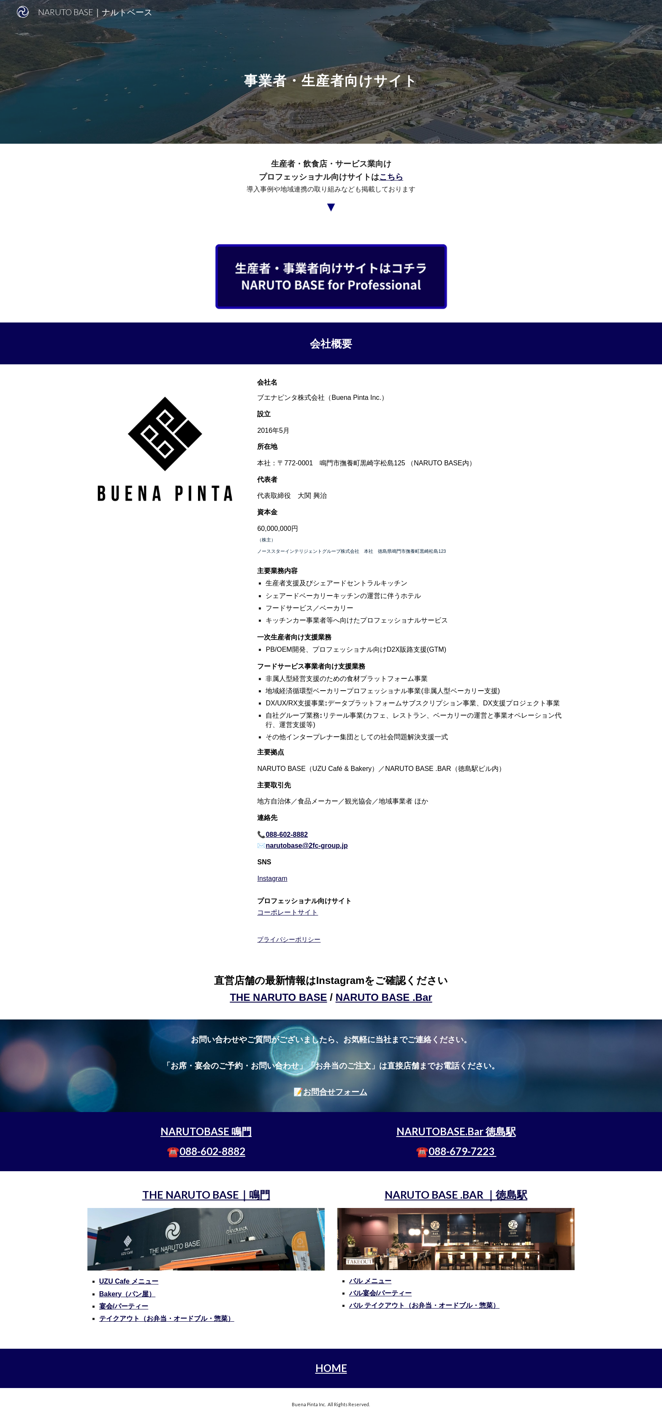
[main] (331, 71)
